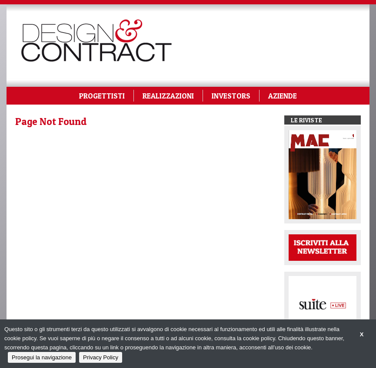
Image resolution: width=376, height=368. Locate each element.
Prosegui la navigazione (42, 357)
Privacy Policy (100, 357)
